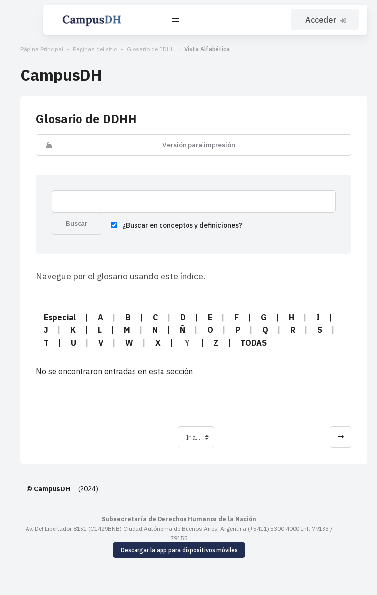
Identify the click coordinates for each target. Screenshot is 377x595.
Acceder (327, 20)
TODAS (193, 344)
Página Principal (31, 49)
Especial (49, 319)
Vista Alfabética (196, 49)
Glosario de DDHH (140, 49)
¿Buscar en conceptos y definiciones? (164, 226)
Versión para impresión (193, 144)
